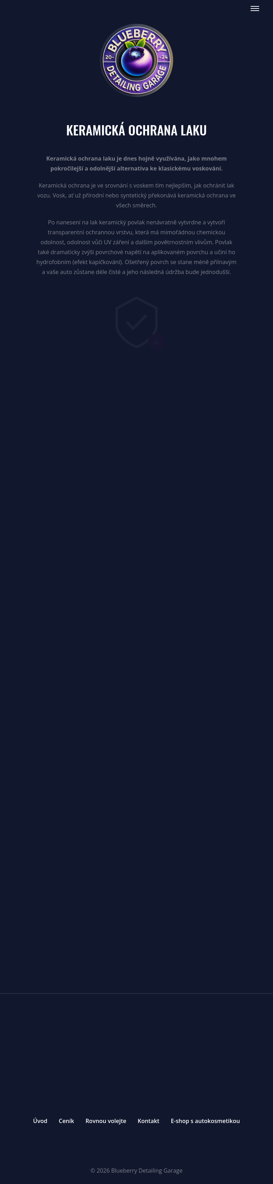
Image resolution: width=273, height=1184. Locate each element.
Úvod (40, 1121)
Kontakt (148, 1121)
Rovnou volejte (105, 1121)
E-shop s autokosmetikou (205, 1121)
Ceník (66, 1121)
